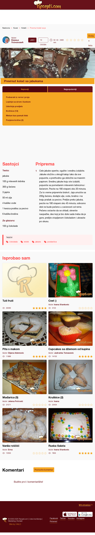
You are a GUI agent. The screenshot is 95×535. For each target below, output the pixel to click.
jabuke (38, 242)
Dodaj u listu (91, 36)
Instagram (80, 518)
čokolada (13, 242)
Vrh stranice (85, 505)
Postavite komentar (44, 470)
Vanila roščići (24, 431)
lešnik (26, 242)
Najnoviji (25, 89)
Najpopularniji (70, 89)
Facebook (54, 518)
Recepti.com (47, 4)
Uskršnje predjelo (14, 106)
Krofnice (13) (12, 111)
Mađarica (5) (24, 383)
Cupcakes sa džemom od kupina (70, 334)
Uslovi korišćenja (35, 519)
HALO (18, 524)
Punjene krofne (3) (14, 120)
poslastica (52, 242)
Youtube (71, 518)
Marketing (12, 521)
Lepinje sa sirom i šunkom (18, 102)
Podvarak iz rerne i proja (17, 97)
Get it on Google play (85, 514)
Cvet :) (70, 286)
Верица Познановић (17, 41)
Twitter (63, 518)
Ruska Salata (70, 431)
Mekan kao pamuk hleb (17, 115)
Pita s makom (24, 334)
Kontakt (19, 521)
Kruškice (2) (70, 383)
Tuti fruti (24, 286)
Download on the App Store (70, 514)
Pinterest (53, 521)
